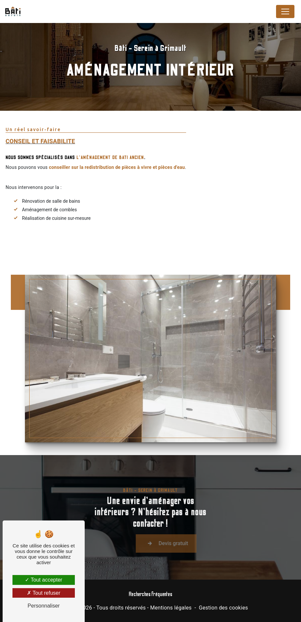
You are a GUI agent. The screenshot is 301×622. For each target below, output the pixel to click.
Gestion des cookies (223, 608)
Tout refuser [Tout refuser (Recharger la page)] (43, 593)
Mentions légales (170, 608)
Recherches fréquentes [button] (150, 594)
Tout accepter (43, 580)
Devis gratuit (180, 549)
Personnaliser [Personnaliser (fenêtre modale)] (44, 606)
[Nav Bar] (285, 11)
